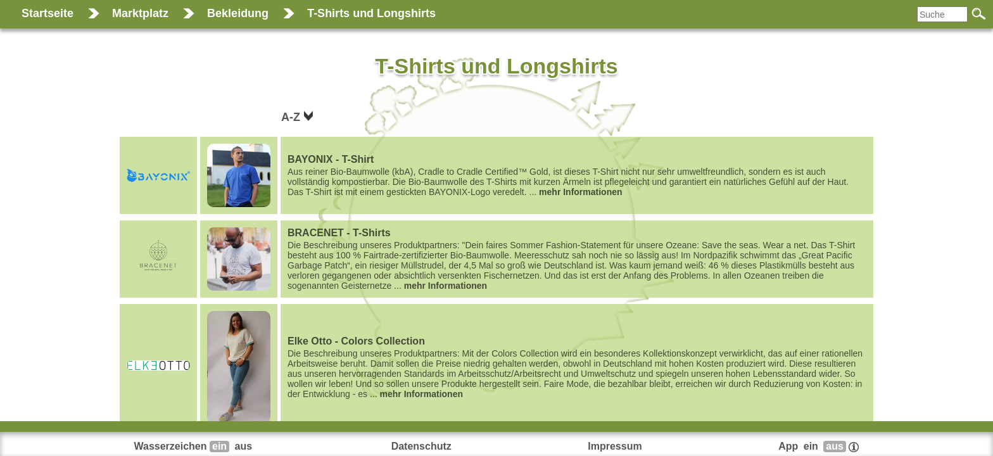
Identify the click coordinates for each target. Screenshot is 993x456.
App (818, 446)
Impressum (615, 446)
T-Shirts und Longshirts (371, 13)
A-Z (292, 117)
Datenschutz (421, 446)
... (577, 175)
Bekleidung (238, 13)
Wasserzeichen (194, 446)
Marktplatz (140, 13)
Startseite (47, 13)
